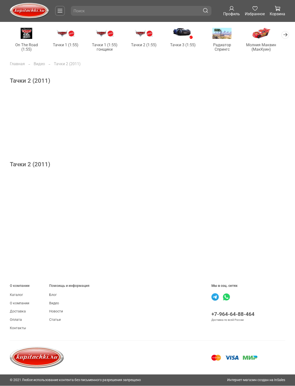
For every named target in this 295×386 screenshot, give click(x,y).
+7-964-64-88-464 (232, 315)
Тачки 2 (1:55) (147, 45)
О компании (19, 303)
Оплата (16, 320)
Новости (56, 312)
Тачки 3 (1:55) (187, 45)
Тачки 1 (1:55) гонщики (107, 47)
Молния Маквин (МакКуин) (268, 47)
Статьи (55, 320)
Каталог (16, 295)
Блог (53, 295)
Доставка (18, 312)
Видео (39, 64)
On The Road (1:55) (27, 45)
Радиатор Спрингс (228, 45)
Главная (17, 64)
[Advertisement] (147, 127)
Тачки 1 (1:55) (67, 45)
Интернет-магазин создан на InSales (256, 380)
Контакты (18, 328)
